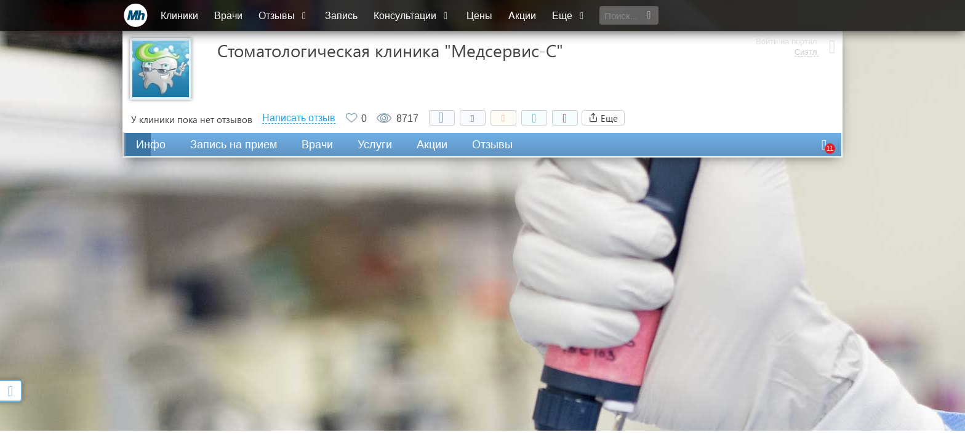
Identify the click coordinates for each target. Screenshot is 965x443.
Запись (342, 15)
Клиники (180, 15)
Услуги (375, 144)
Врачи (229, 15)
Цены (480, 15)
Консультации (412, 15)
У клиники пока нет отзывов (191, 119)
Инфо (151, 144)
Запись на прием (233, 144)
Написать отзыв (298, 118)
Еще (570, 15)
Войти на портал (785, 10)
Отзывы (284, 15)
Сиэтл (804, 21)
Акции (523, 15)
